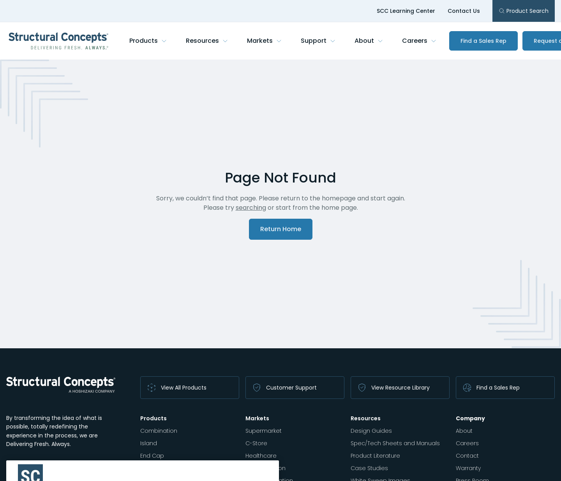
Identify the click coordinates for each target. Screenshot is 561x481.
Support (318, 40)
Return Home (280, 229)
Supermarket (263, 431)
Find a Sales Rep (483, 41)
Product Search (524, 11)
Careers (419, 40)
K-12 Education (265, 468)
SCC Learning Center (406, 11)
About (369, 40)
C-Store (256, 443)
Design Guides (371, 431)
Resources (207, 40)
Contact (467, 456)
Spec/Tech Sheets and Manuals (395, 443)
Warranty (468, 468)
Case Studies (369, 468)
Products (148, 40)
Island (148, 443)
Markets (264, 40)
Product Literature (375, 456)
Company (470, 418)
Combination (158, 431)
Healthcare (261, 456)
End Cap (152, 456)
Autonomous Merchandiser (178, 468)
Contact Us (464, 11)
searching (251, 207)
